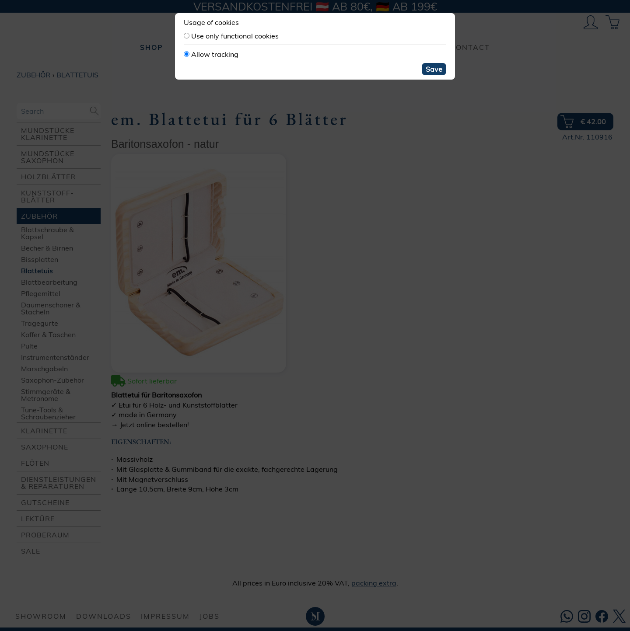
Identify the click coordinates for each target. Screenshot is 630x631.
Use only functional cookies (235, 35)
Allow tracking (214, 54)
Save (434, 69)
